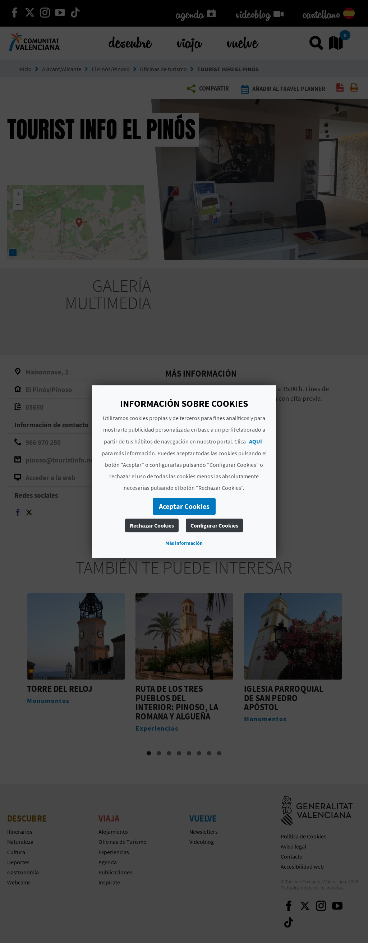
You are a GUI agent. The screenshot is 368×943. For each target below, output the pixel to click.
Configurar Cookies (214, 525)
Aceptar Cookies (184, 506)
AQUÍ (255, 441)
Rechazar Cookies (152, 525)
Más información (184, 543)
